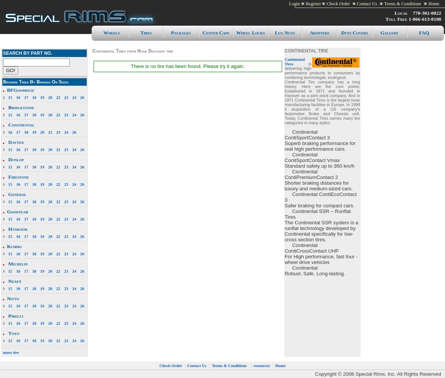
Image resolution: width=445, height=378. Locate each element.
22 (58, 98)
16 (18, 98)
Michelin (18, 264)
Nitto (13, 298)
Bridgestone (21, 107)
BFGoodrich (20, 90)
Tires (146, 32)
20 (50, 98)
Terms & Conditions (402, 3)
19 (42, 98)
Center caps (216, 32)
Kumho (14, 246)
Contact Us (366, 3)
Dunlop (16, 159)
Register (313, 3)
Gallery (390, 32)
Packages (181, 32)
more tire (11, 352)
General (17, 194)
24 (74, 98)
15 (10, 98)
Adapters (319, 32)
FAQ (424, 32)
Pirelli (15, 316)
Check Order (338, 3)
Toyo (13, 333)
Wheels (111, 32)
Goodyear (17, 211)
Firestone (18, 177)
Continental (21, 125)
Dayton (16, 142)
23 (66, 98)
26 (82, 98)
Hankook (18, 229)
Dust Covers (354, 32)
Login (294, 3)
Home (433, 3)
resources (262, 366)
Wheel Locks (250, 32)
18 (34, 98)
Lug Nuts (285, 32)
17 (26, 98)
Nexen (14, 281)
